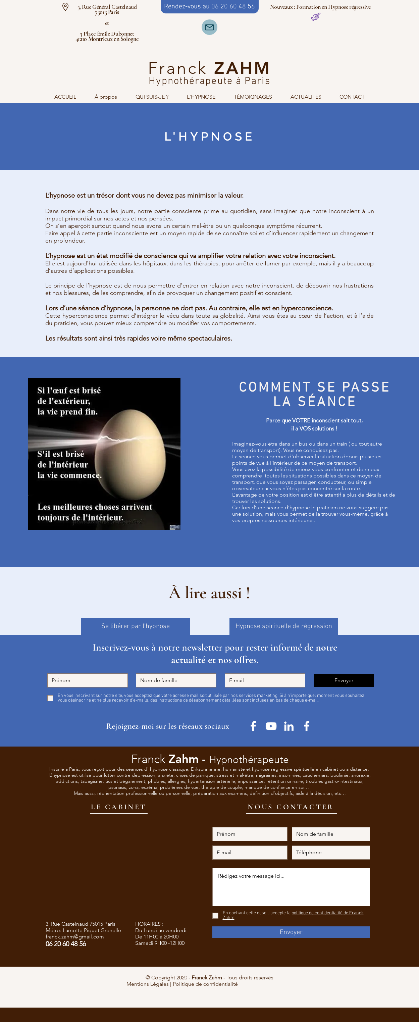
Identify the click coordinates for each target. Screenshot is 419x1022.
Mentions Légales (147, 984)
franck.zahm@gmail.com (75, 936)
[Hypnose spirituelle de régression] (283, 626)
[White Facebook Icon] (306, 726)
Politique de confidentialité (233, 984)
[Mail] (209, 27)
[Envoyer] (344, 680)
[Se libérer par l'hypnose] (135, 626)
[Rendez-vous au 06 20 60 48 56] (210, 6)
